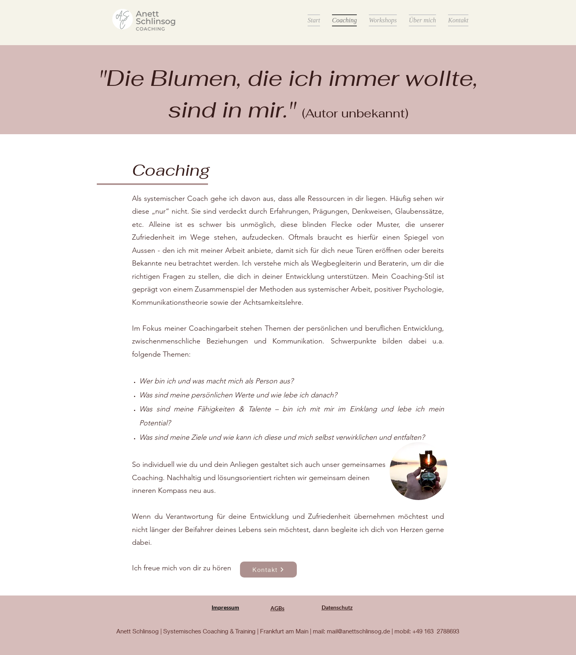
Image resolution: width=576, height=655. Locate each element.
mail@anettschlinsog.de (358, 631)
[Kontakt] (268, 570)
